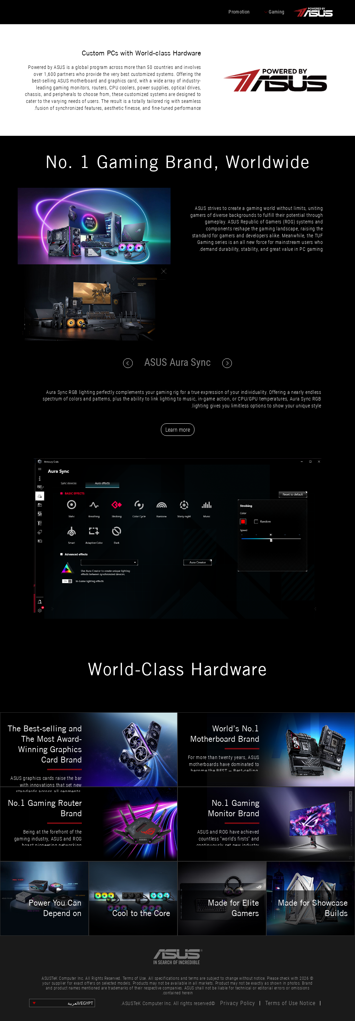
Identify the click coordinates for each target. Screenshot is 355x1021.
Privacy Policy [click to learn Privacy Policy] (237, 1003)
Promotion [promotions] (239, 12)
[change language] (62, 1003)
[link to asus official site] (177, 956)
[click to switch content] (128, 363)
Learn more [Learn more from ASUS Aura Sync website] (177, 429)
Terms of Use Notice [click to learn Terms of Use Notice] (290, 1003)
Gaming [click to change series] (274, 12)
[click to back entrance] (312, 12)
